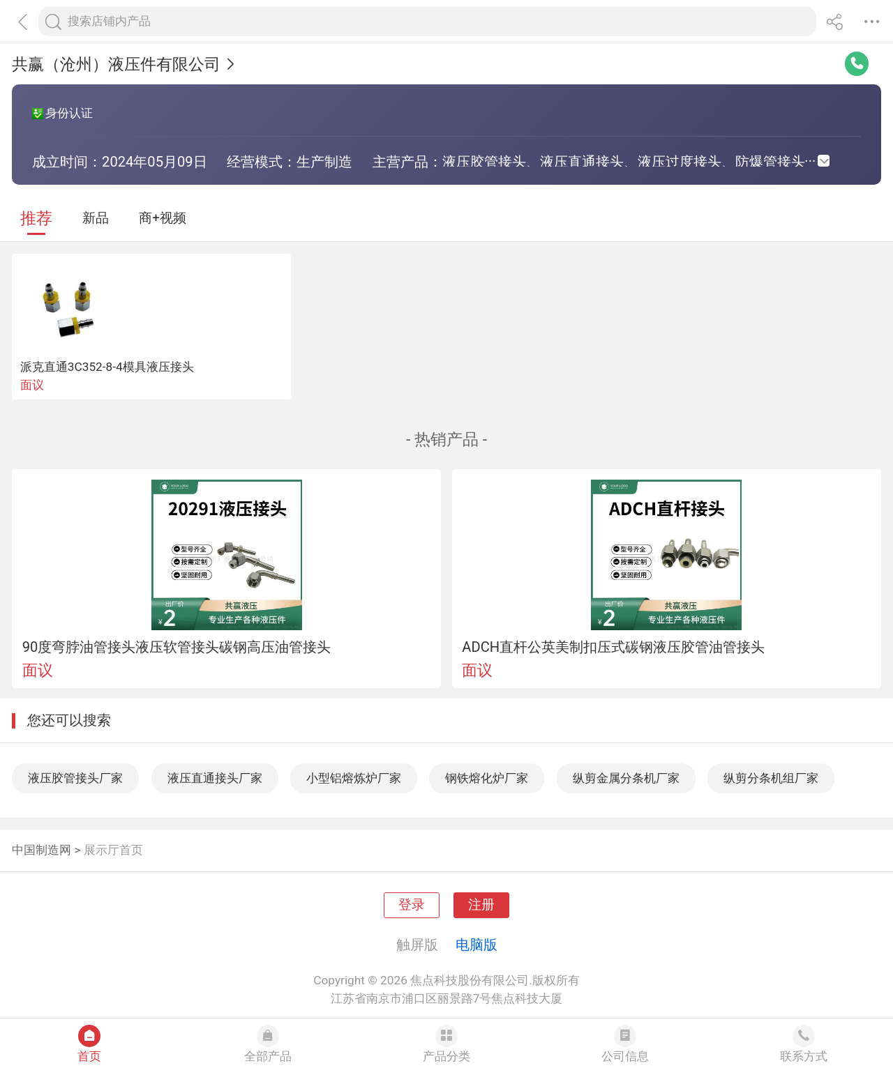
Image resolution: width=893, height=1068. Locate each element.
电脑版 (476, 944)
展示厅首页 (113, 850)
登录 (411, 905)
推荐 (36, 218)
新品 (95, 218)
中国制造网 (41, 850)
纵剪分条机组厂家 (770, 778)
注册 (481, 905)
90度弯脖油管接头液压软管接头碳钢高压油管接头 (176, 647)
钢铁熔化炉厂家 (486, 778)
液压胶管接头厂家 (75, 778)
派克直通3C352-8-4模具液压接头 (107, 367)
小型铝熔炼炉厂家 (353, 778)
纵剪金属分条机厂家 (626, 778)
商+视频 (162, 218)
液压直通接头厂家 (214, 778)
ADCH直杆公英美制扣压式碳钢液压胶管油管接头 (613, 647)
